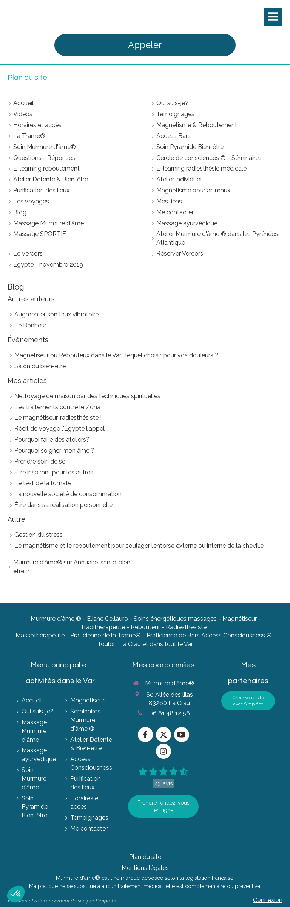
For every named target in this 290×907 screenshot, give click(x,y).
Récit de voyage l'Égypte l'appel (59, 428)
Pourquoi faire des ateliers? (51, 439)
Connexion (267, 900)
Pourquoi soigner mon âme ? (54, 450)
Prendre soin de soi (40, 461)
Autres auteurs (31, 299)
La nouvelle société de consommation (68, 494)
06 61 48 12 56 (169, 713)
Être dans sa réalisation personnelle (63, 505)
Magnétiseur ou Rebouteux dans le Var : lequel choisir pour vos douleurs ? (116, 355)
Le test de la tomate (42, 483)
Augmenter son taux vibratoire (56, 314)
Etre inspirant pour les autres (53, 472)
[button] (16, 894)
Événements (28, 340)
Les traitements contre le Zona (57, 407)
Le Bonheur (30, 325)
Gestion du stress (38, 534)
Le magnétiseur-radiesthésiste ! (58, 417)
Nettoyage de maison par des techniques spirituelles (87, 396)
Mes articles (27, 381)
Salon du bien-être (40, 366)
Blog (16, 286)
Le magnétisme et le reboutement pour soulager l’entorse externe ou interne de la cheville (139, 545)
